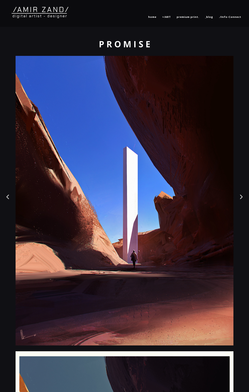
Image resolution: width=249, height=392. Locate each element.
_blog (209, 17)
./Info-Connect (230, 17)
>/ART (166, 17)
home (152, 17)
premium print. (188, 17)
